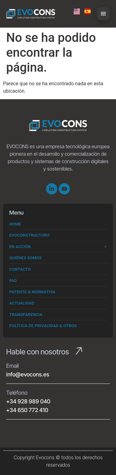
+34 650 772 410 (27, 410)
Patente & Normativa (32, 292)
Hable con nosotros (37, 351)
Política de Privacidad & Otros (43, 325)
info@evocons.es (27, 374)
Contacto (20, 269)
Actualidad (21, 303)
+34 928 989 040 (28, 401)
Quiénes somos (25, 257)
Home (15, 224)
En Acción (20, 246)
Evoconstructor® (29, 235)
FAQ (13, 280)
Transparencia (25, 314)
